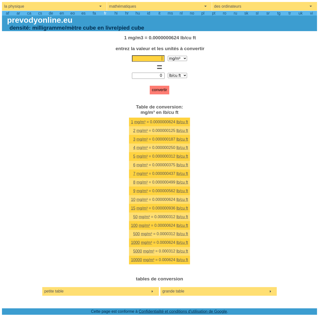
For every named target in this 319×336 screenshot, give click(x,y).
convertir (159, 90)
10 (133, 199)
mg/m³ (139, 122)
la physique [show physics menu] (14, 6)
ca (29, 13)
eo (72, 13)
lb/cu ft (182, 122)
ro (224, 13)
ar (18, 13)
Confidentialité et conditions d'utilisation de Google (183, 311)
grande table (173, 291)
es (83, 13)
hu (138, 13)
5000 (137, 251)
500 (136, 234)
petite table (54, 291)
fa (94, 13)
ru (235, 13)
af (7, 13)
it (159, 13)
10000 (136, 260)
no (192, 13)
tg (278, 13)
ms (170, 13)
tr (289, 13)
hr (126, 13)
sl (257, 13)
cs (40, 13)
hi (115, 13)
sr (268, 13)
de (51, 13)
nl (181, 13)
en (62, 13)
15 (133, 208)
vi (311, 13)
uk (300, 13)
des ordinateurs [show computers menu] (227, 6)
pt (213, 13)
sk (246, 13)
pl (202, 13)
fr (105, 13)
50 (135, 217)
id (148, 13)
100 (134, 225)
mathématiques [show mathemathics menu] (122, 6)
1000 (135, 242)
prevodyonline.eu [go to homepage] (39, 20)
